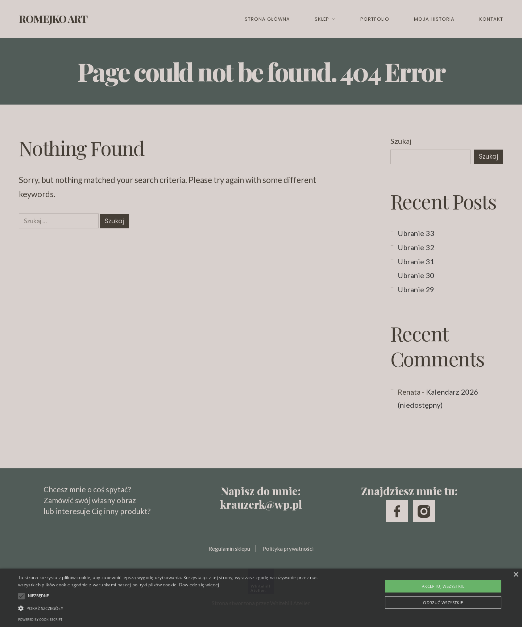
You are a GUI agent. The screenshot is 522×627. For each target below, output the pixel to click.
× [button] (515, 575)
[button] (176, 608)
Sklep (322, 19)
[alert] (261, 598)
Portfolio (374, 19)
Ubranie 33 (416, 233)
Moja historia (434, 19)
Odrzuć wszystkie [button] (443, 602)
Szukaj (400, 141)
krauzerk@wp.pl (261, 504)
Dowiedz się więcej (199, 585)
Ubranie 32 (416, 247)
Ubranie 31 (416, 261)
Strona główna (267, 19)
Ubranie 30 (416, 275)
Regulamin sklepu (229, 548)
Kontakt (491, 19)
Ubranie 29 (416, 289)
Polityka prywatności (288, 548)
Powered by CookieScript (40, 619)
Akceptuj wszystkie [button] (443, 586)
